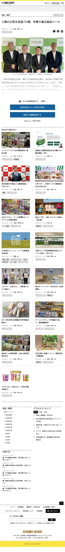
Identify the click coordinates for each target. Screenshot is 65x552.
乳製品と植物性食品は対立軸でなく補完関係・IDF (48, 156)
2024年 (7, 442)
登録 (51, 525)
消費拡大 (38, 231)
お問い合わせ (52, 516)
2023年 (7, 445)
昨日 (35, 417)
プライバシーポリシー (12, 516)
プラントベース (58, 20)
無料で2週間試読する (32, 119)
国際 (49, 161)
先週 (40, 417)
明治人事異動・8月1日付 (44, 420)
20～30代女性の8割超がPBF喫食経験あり (15, 326)
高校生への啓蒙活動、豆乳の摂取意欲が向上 (15, 359)
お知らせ (6, 456)
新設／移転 (6, 265)
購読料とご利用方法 (33, 512)
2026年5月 (8, 423)
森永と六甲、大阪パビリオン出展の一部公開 (48, 223)
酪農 (16, 261)
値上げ (25, 265)
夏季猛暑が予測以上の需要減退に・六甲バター (15, 190)
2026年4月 (8, 426)
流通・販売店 (19, 228)
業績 (4, 198)
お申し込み (55, 3)
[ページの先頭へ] (61, 508)
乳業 (49, 228)
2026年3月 (8, 429)
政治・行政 (18, 161)
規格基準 (16, 164)
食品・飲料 (17, 34)
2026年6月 (8, 420)
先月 (45, 417)
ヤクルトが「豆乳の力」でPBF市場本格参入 (15, 393)
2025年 (7, 439)
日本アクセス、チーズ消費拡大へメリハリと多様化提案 (15, 223)
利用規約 (40, 516)
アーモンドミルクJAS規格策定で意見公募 (15, 156)
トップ (12, 512)
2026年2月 (8, 432)
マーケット (39, 334)
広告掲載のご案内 (49, 512)
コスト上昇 (13, 267)
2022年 (7, 448)
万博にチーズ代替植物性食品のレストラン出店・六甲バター (48, 257)
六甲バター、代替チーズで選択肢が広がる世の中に (48, 190)
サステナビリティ (16, 265)
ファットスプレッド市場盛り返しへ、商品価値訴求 (48, 326)
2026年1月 (8, 436)
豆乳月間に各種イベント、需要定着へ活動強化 (48, 359)
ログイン (47, 3)
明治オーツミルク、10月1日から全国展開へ (49, 292)
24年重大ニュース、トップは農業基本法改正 (15, 257)
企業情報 (21, 512)
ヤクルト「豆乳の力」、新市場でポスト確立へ (15, 292)
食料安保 (5, 267)
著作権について (28, 516)
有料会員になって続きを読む (32, 112)
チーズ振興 (6, 231)
